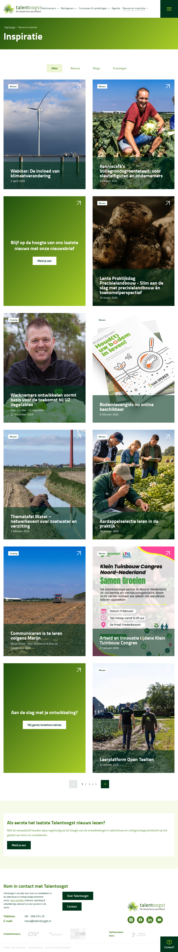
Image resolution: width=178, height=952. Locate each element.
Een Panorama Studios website (58, 947)
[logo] (22, 9)
